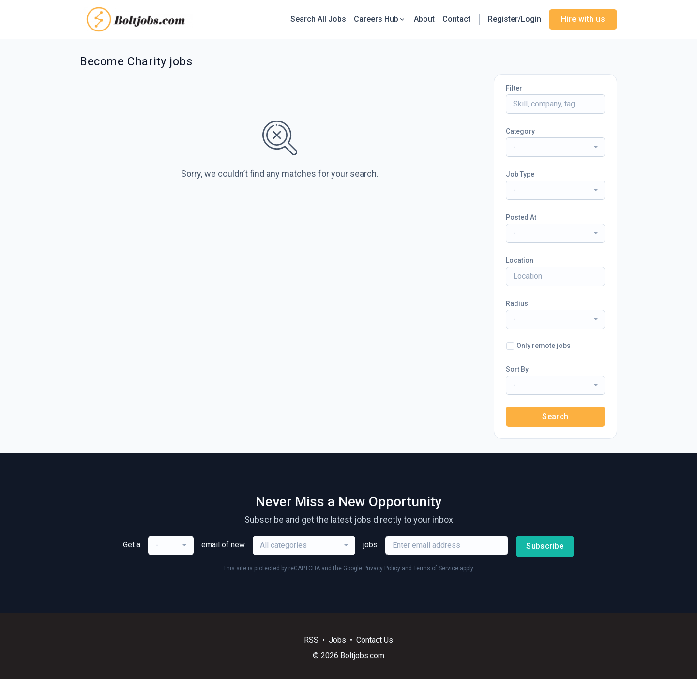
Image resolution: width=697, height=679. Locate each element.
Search (555, 416)
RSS (311, 640)
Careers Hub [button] (380, 19)
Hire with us (583, 19)
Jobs (337, 640)
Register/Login (514, 19)
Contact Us (374, 640)
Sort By (517, 369)
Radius (517, 303)
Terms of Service (435, 568)
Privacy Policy (382, 568)
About (424, 19)
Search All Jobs (318, 19)
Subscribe (545, 546)
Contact (456, 19)
